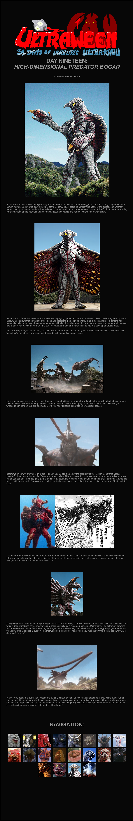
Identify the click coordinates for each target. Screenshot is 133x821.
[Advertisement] (67, 803)
